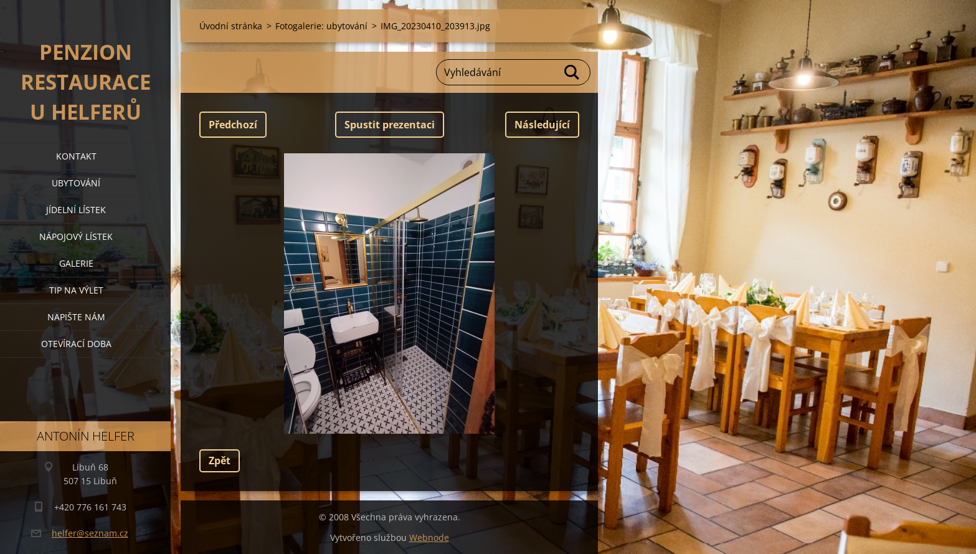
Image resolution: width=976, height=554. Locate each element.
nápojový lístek (76, 236)
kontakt (76, 156)
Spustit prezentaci (389, 124)
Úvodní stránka (230, 26)
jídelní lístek (76, 210)
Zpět (219, 460)
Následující (542, 124)
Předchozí (233, 124)
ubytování (76, 183)
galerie (76, 263)
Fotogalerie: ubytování (321, 26)
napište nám (76, 317)
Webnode (429, 537)
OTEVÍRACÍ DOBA (76, 344)
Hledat (572, 72)
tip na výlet (76, 290)
